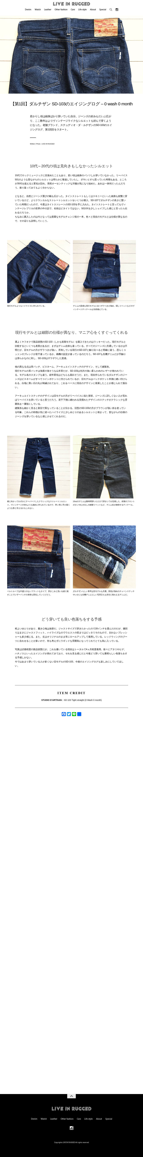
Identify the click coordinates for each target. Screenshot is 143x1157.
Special (102, 9)
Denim (28, 9)
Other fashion (61, 9)
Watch (38, 9)
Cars (73, 9)
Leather (47, 9)
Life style (82, 9)
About (93, 9)
